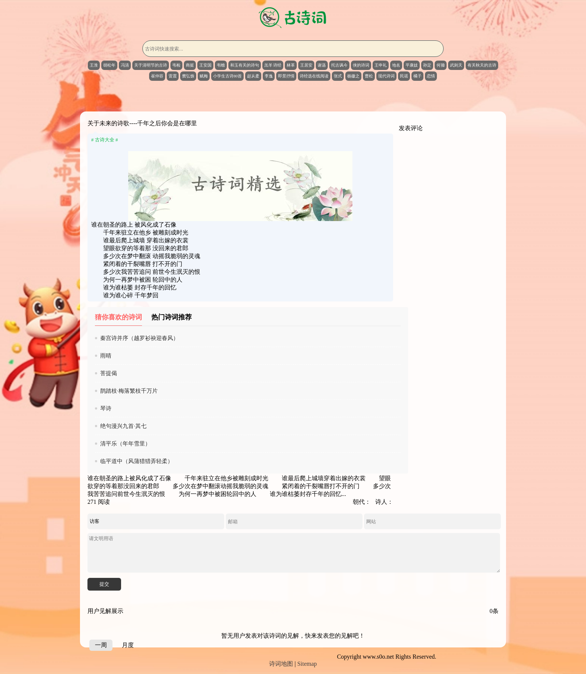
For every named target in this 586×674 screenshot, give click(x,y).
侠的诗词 (361, 65)
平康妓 (411, 65)
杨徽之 (353, 76)
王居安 (306, 65)
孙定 (427, 65)
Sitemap (307, 664)
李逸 (269, 76)
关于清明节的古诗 (150, 65)
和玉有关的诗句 (244, 65)
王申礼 (380, 65)
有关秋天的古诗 (482, 65)
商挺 (190, 65)
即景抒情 (286, 76)
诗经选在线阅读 (314, 76)
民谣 (404, 76)
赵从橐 (253, 76)
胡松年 (109, 65)
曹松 (369, 76)
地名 (396, 65)
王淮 (94, 65)
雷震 (173, 76)
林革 (291, 65)
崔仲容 (157, 76)
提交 (104, 584)
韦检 (176, 65)
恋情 (431, 76)
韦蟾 (221, 65)
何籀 (441, 65)
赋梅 (204, 76)
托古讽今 (339, 65)
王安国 (205, 65)
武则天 (456, 65)
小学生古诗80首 (227, 76)
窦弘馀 (188, 76)
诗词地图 (281, 664)
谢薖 (322, 65)
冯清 (125, 65)
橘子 (417, 76)
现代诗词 (386, 76)
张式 (338, 76)
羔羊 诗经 (273, 65)
